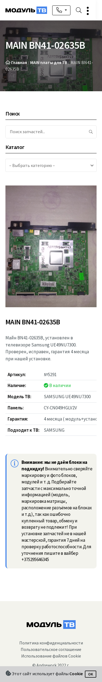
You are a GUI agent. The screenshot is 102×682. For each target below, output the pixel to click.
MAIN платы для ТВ (48, 62)
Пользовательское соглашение (51, 649)
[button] (92, 11)
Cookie (76, 673)
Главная (19, 62)
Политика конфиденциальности (51, 643)
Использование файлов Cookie (51, 656)
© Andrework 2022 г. (51, 665)
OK (90, 674)
